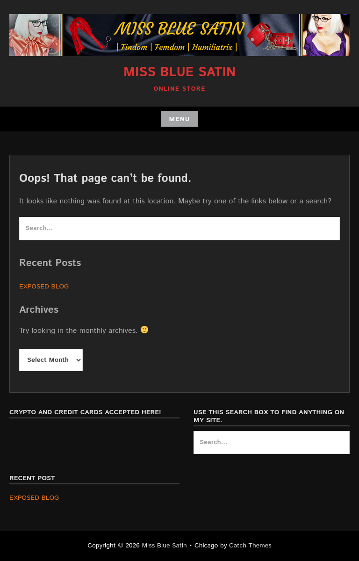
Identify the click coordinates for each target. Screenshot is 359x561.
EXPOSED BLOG (44, 286)
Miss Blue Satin (179, 72)
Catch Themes (250, 545)
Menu (179, 119)
